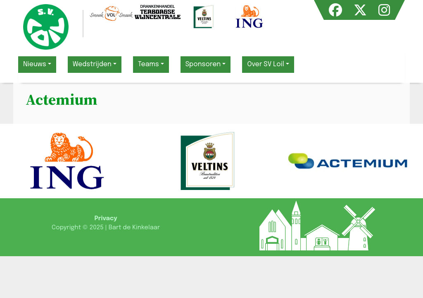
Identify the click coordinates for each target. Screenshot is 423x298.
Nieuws (34, 64)
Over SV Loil (265, 64)
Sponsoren (203, 64)
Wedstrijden (92, 64)
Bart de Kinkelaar (134, 227)
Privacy (105, 218)
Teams (148, 64)
